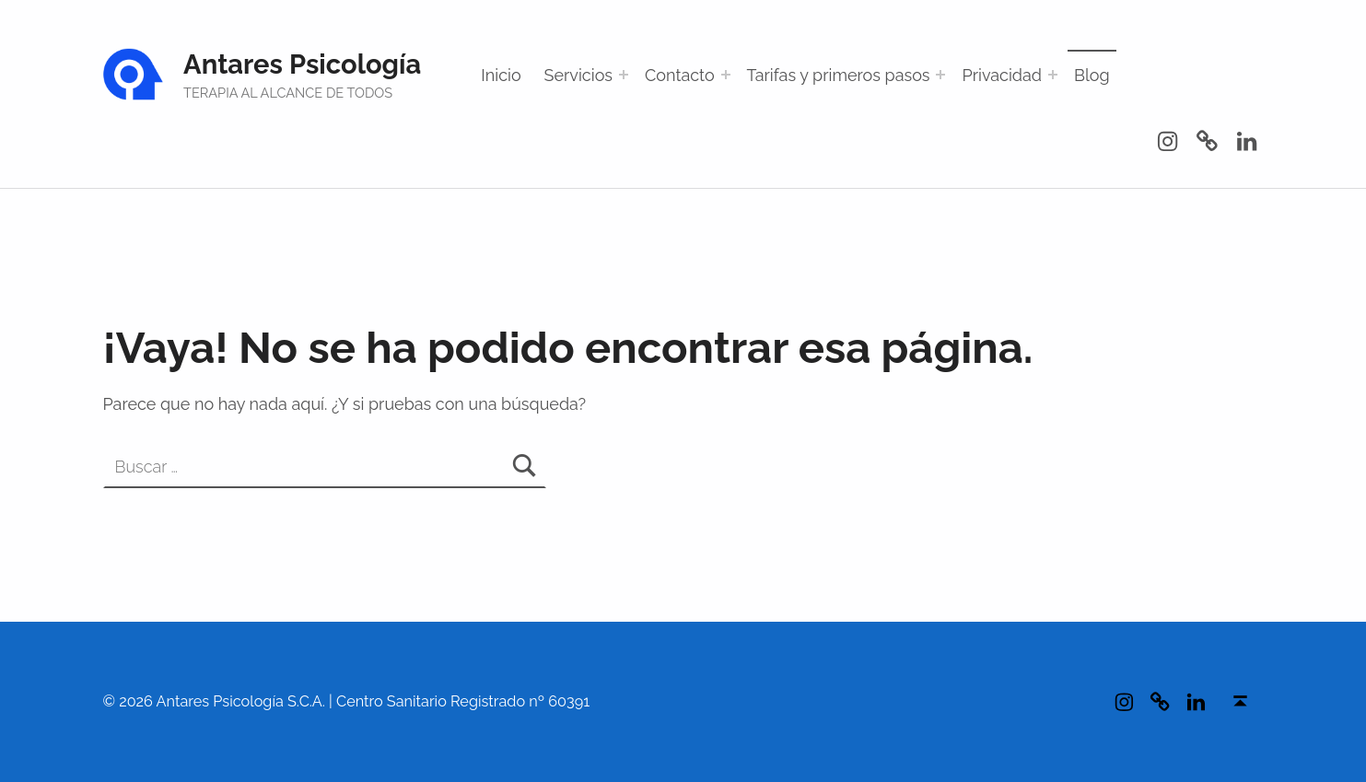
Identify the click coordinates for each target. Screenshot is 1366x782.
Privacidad (1002, 75)
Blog (1092, 75)
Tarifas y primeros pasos (838, 75)
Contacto (680, 75)
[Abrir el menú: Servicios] (623, 74)
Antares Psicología (302, 64)
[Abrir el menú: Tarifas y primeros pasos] (940, 74)
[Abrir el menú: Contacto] (725, 74)
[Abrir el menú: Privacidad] (1052, 74)
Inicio (500, 75)
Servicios (578, 75)
